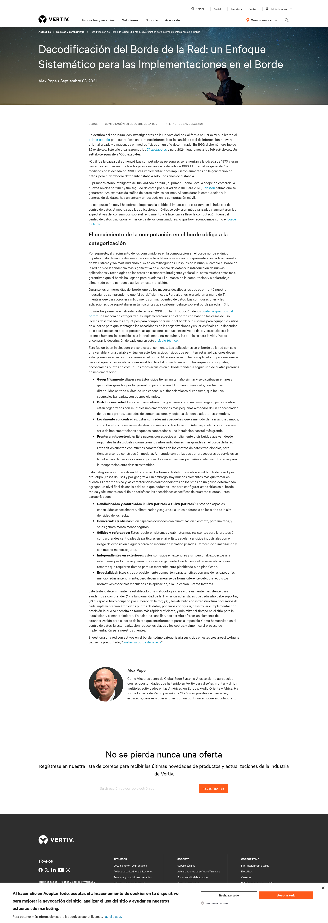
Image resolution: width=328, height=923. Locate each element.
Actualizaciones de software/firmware (198, 871)
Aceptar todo (286, 895)
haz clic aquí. (113, 916)
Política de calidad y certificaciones (133, 871)
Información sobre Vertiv (255, 865)
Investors (236, 9)
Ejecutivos (247, 871)
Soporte (152, 20)
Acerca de (172, 20)
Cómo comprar (262, 20)
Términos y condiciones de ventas (133, 877)
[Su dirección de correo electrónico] (147, 788)
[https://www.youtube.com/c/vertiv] (61, 870)
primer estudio (99, 139)
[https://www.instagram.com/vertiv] (68, 870)
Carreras (246, 877)
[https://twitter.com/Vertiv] (47, 870)
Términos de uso (47, 881)
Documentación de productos (130, 865)
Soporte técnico (186, 865)
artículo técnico (166, 340)
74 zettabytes (157, 149)
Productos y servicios (98, 20)
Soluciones (130, 20)
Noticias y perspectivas (70, 32)
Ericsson (209, 187)
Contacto (254, 9)
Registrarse (213, 788)
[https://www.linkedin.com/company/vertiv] (53, 870)
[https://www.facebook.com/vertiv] (40, 870)
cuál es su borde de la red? (142, 642)
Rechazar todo (229, 895)
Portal (217, 9)
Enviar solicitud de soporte (192, 877)
